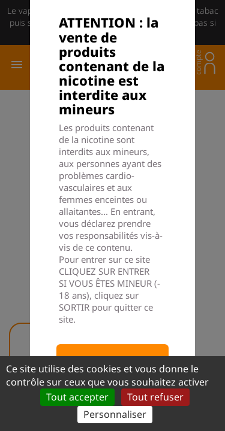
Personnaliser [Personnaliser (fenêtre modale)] (114, 414)
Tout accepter (77, 396)
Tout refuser (155, 396)
